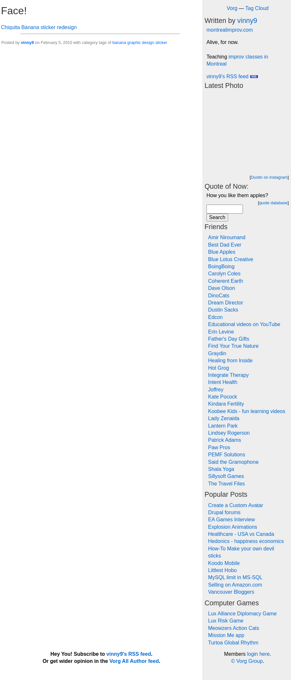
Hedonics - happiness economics (246, 541)
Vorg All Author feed (134, 661)
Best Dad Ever (224, 245)
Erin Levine (221, 332)
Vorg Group (249, 661)
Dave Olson (221, 288)
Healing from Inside (230, 360)
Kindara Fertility (226, 404)
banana (119, 42)
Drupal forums (224, 512)
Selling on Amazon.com (235, 585)
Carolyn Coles (224, 273)
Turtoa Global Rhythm (233, 642)
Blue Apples (222, 252)
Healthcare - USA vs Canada (241, 534)
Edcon (215, 317)
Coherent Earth (225, 281)
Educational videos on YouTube (244, 324)
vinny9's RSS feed (232, 76)
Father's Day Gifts (228, 339)
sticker (161, 42)
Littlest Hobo (222, 570)
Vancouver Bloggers (231, 592)
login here (258, 654)
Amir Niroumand (227, 237)
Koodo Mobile (224, 563)
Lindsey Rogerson (229, 433)
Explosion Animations (232, 527)
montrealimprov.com (229, 30)
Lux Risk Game (225, 620)
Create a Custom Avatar (235, 505)
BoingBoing (221, 266)
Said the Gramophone (233, 462)
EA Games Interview (231, 519)
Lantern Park (223, 426)
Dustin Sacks (223, 310)
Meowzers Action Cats (233, 628)
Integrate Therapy (228, 375)
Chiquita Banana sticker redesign (39, 27)
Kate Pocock (222, 396)
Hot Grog (218, 368)
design (148, 42)
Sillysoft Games (226, 476)
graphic (134, 42)
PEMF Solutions (226, 454)
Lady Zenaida (223, 418)
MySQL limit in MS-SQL (235, 577)
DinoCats (218, 295)
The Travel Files (226, 483)
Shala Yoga (221, 469)
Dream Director (225, 302)
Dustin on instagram (269, 177)
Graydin (217, 353)
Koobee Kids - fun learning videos (246, 411)
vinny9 (27, 42)
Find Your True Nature (233, 346)
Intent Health (222, 382)
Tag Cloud (256, 8)
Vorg (232, 8)
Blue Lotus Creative (230, 259)
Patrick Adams (224, 440)
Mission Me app (226, 635)
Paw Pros (219, 447)
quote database (273, 202)
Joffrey (216, 389)
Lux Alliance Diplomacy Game (242, 613)
